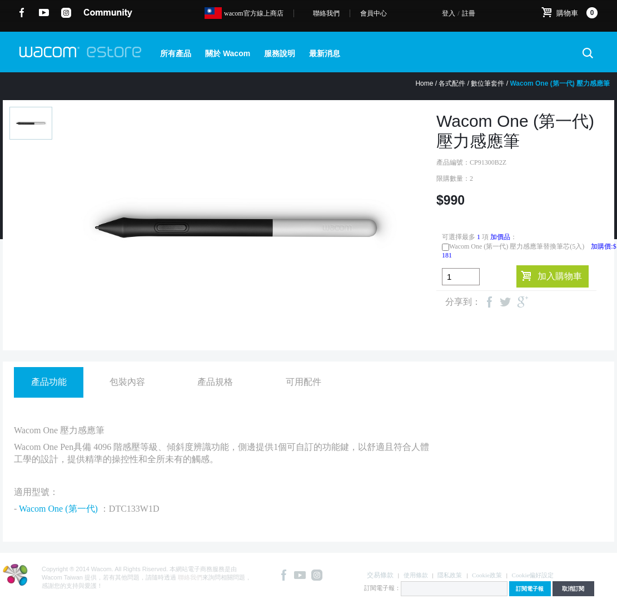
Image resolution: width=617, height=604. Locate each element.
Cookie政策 (487, 575)
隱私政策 (449, 575)
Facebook (22, 13)
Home (424, 83)
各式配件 (452, 83)
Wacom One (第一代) (58, 508)
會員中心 (373, 13)
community (107, 12)
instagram (66, 13)
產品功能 (49, 382)
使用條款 (416, 575)
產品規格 (215, 382)
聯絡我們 (326, 13)
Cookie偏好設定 (533, 575)
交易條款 (380, 575)
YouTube (44, 13)
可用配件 (303, 382)
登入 (448, 13)
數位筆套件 (487, 83)
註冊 (468, 13)
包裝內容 (127, 382)
